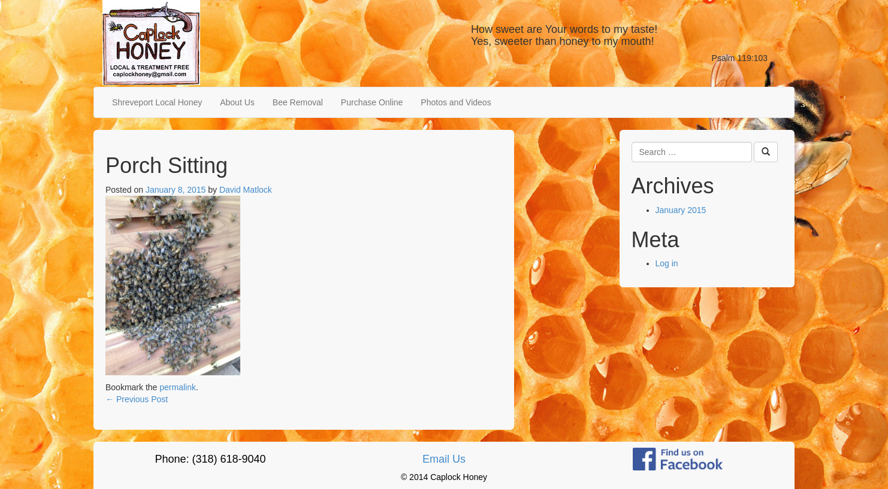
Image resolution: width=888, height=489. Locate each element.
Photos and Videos (456, 102)
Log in (667, 263)
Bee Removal (298, 102)
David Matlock (245, 190)
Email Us (444, 459)
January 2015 (681, 210)
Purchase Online (372, 102)
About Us (237, 102)
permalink (177, 387)
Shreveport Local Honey (157, 102)
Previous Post (136, 399)
